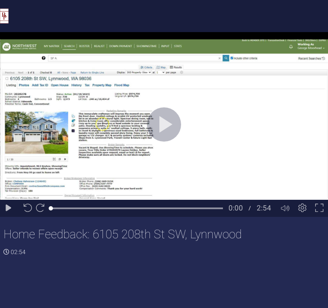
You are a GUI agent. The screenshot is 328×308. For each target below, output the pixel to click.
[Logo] (4, 16)
